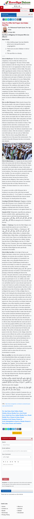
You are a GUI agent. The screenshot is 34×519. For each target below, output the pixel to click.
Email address (6, 448)
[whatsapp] (6, 19)
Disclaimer (21, 506)
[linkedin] (11, 19)
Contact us (5, 502)
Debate (20, 504)
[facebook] (4, 19)
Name (4, 442)
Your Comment (6, 454)
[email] (18, 19)
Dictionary (5, 506)
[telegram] (13, 19)
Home (3, 500)
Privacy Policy (6, 508)
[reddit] (15, 19)
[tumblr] (20, 19)
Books (3, 504)
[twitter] (8, 19)
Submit (5, 473)
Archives (20, 502)
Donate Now (17, 433)
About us (20, 500)
